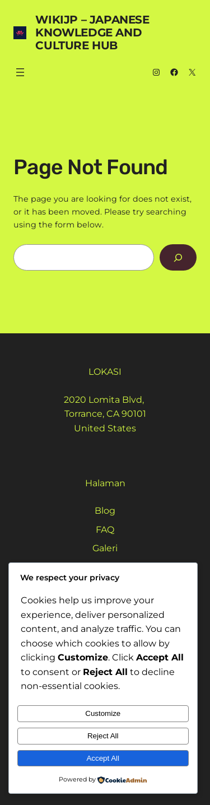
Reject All (103, 736)
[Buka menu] (20, 72)
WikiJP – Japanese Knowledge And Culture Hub (92, 32)
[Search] (178, 257)
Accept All (102, 758)
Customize (102, 713)
